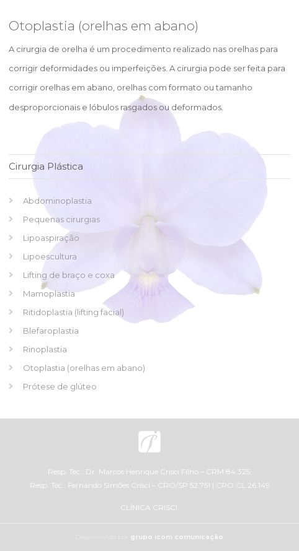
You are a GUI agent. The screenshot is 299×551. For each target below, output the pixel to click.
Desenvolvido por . (150, 537)
